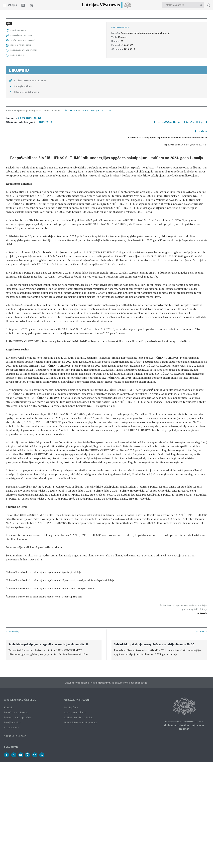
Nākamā (200, 631)
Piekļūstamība (12, 722)
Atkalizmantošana (75, 712)
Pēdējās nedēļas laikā (93, 110)
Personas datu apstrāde (17, 717)
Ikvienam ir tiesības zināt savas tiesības (184, 727)
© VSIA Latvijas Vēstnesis (20, 699)
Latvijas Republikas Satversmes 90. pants (184, 722)
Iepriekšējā (14, 631)
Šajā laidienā (71, 110)
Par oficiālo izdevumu (16, 712)
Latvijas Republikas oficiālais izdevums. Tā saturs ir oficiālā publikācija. (106, 682)
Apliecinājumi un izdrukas (78, 717)
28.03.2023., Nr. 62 (29, 118)
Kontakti (9, 707)
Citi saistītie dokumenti (26, 91)
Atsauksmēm (11, 727)
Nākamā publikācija (193, 122)
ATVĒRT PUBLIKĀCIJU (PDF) (22, 40)
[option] (54, 650)
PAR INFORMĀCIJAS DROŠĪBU (23, 50)
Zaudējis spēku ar (23, 86)
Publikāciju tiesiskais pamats (80, 722)
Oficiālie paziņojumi (77, 699)
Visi (110, 110)
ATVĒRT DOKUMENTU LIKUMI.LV (30, 80)
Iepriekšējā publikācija (169, 122)
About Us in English (15, 735)
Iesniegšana (71, 707)
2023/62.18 (45, 122)
